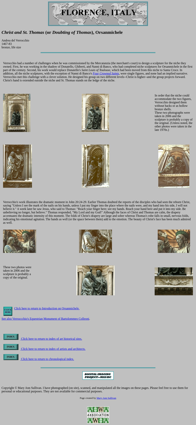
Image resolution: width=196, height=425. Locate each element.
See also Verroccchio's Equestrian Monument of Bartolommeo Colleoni (45, 318)
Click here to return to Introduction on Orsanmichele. (46, 308)
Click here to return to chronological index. (38, 359)
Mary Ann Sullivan (106, 398)
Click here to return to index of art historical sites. (42, 338)
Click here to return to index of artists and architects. (44, 349)
